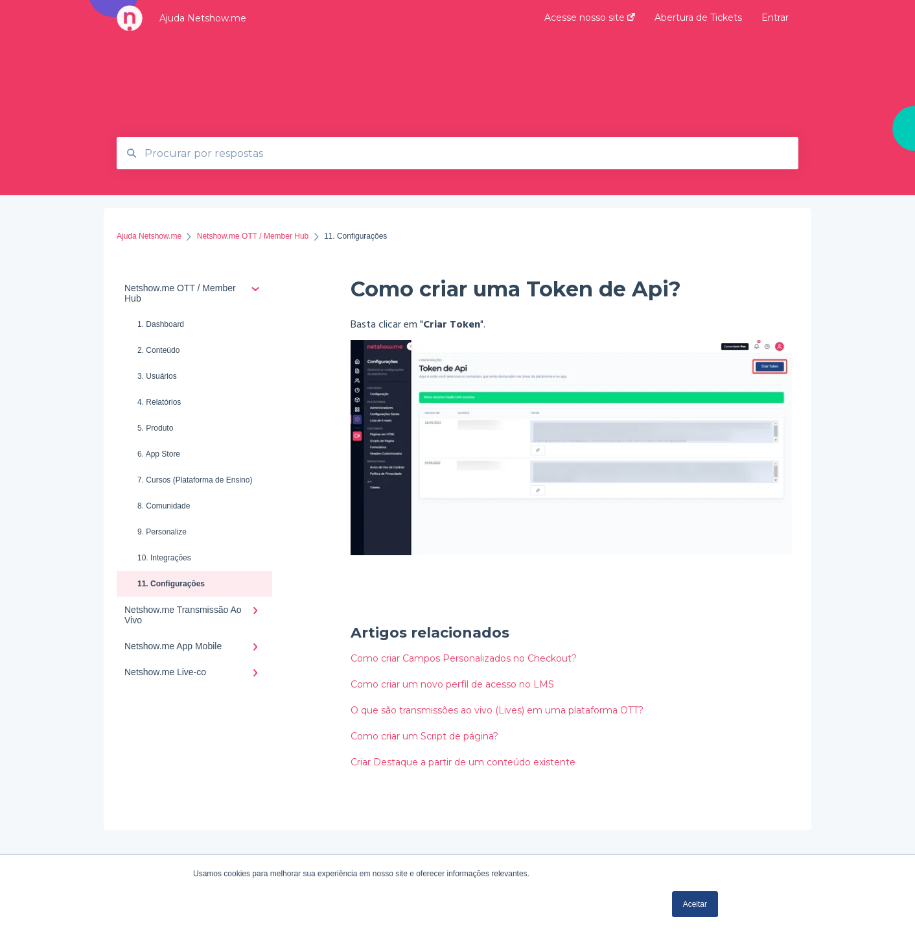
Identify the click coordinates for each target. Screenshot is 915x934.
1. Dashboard (160, 324)
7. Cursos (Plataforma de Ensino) (194, 480)
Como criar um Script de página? (424, 736)
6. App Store (158, 454)
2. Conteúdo (158, 350)
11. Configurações (171, 583)
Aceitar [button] (695, 904)
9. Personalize (162, 531)
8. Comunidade (163, 505)
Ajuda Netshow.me (202, 18)
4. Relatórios (159, 402)
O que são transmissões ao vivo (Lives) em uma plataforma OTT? (497, 710)
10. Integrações (164, 557)
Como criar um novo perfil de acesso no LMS (452, 684)
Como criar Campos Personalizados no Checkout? (464, 658)
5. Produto (155, 428)
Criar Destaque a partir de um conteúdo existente (463, 762)
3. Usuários (157, 376)
